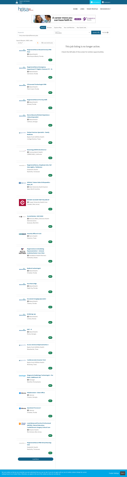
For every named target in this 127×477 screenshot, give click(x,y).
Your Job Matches (69, 27)
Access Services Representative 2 (37, 345)
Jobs (82, 9)
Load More (35, 459)
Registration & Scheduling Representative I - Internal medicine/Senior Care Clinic (36, 251)
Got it (122, 473)
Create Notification (47, 43)
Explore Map (58, 27)
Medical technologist (34, 268)
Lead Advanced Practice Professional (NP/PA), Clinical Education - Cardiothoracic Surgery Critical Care (39, 425)
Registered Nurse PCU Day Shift (37, 100)
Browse (49, 27)
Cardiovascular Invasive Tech (36, 360)
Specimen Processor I (34, 408)
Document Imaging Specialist (36, 299)
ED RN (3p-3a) (31, 314)
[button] (105, 32)
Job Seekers (95, 2)
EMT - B (29, 329)
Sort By (20, 43)
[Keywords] (35, 32)
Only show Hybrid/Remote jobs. (28, 35)
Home (75, 9)
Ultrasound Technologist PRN (36, 84)
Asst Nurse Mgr (32, 283)
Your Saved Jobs (81, 27)
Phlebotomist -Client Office (36, 392)
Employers (106, 2)
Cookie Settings (114, 473)
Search (43, 27)
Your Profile (92, 9)
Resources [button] (105, 9)
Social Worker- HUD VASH (35, 216)
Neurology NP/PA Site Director (36, 150)
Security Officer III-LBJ (34, 233)
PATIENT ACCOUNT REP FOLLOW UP (38, 200)
